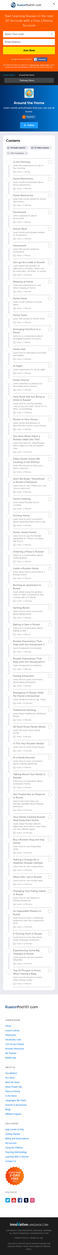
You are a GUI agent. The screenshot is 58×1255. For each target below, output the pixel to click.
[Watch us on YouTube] (13, 1200)
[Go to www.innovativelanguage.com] (29, 1224)
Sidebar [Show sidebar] (29, 80)
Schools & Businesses (16, 1105)
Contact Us (10, 1161)
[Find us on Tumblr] (26, 1200)
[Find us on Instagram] (32, 1200)
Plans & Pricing (12, 1091)
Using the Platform (14, 1147)
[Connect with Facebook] (40, 59)
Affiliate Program (13, 1114)
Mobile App (10, 1057)
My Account (10, 1143)
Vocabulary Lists (13, 1039)
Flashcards (10, 1035)
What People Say (13, 1087)
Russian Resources (14, 1048)
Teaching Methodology (16, 1152)
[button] (53, 5)
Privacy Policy (44, 65)
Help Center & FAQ (14, 1129)
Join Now (29, 50)
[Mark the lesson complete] (50, 162)
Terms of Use (34, 65)
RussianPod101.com (39, 1233)
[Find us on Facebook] (20, 1200)
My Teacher (10, 1053)
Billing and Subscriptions (17, 1138)
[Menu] (5, 5)
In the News (11, 1096)
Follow (30, 125)
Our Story (10, 1077)
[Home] (26, 7)
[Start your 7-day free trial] (14, 1176)
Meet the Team (12, 1082)
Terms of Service (42, 1246)
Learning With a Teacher (17, 1156)
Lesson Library (9, 75)
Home (8, 1026)
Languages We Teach (15, 1100)
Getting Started (12, 1134)
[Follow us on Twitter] (7, 1200)
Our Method (11, 1073)
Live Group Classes (14, 1044)
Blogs (8, 1109)
